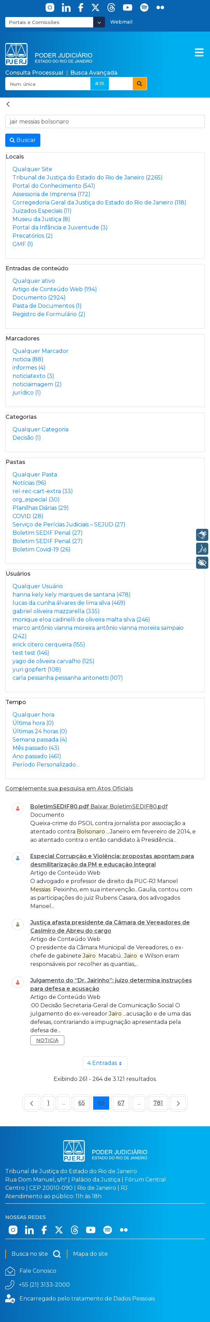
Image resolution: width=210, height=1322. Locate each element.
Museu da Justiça (41, 219)
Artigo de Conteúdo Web (55, 289)
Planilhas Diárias (41, 508)
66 (103, 1105)
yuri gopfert (37, 669)
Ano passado (37, 756)
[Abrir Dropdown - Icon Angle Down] (99, 22)
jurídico (27, 392)
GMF (23, 244)
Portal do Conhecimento (54, 186)
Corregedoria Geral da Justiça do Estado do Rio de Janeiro (99, 202)
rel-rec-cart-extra (43, 491)
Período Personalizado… (46, 764)
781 (160, 1105)
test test (31, 653)
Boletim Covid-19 (42, 549)
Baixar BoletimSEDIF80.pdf (129, 806)
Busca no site (36, 1254)
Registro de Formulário (49, 314)
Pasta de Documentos (47, 306)
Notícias (29, 483)
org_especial (36, 499)
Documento (39, 297)
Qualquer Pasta (35, 474)
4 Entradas (107, 1063)
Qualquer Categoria (40, 429)
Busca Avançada (94, 72)
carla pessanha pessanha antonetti (68, 678)
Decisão (27, 437)
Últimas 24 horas (40, 731)
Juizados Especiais (42, 210)
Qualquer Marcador (40, 351)
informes (29, 367)
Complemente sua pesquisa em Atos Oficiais (69, 788)
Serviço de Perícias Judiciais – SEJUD (69, 524)
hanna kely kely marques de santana (72, 594)
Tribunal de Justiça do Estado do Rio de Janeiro (88, 177)
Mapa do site (90, 1254)
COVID (28, 516)
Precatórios (33, 235)
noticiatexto (33, 376)
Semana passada (40, 739)
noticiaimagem (37, 384)
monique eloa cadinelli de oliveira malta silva (81, 619)
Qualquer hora (33, 714)
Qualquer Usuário (38, 586)
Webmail (121, 22)
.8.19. (99, 83)
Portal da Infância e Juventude (60, 227)
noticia (28, 359)
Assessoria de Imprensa (51, 194)
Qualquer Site (32, 169)
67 (123, 1105)
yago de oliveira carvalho (54, 661)
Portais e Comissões (34, 22)
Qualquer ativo (34, 281)
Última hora (33, 723)
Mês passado (36, 748)
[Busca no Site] (105, 121)
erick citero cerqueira (49, 644)
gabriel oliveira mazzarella (56, 611)
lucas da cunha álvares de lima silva (69, 603)
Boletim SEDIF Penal (48, 532)
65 (83, 1105)
